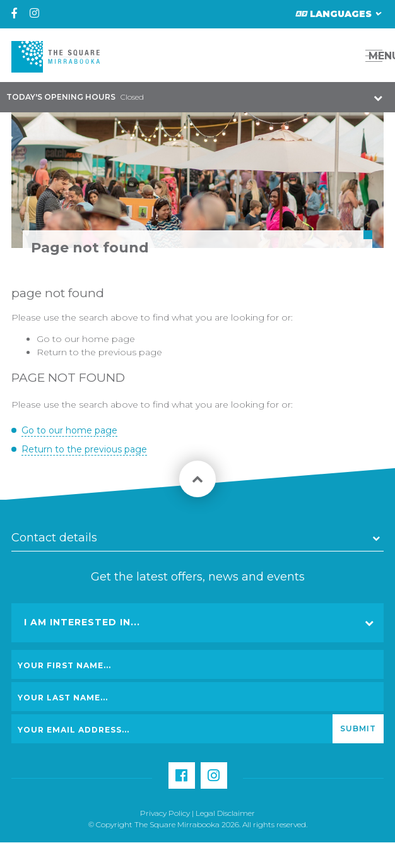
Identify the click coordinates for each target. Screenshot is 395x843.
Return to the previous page (99, 352)
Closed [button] (75, 97)
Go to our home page (86, 339)
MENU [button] (377, 56)
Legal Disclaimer (225, 813)
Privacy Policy (165, 813)
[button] (345, 56)
